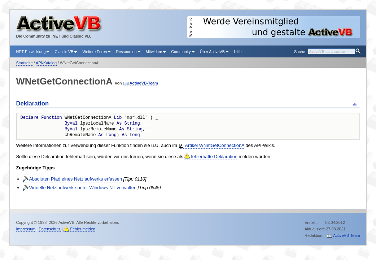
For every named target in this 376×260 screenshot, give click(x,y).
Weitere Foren (96, 51)
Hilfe (238, 51)
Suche (299, 51)
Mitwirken (156, 51)
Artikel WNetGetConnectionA (214, 145)
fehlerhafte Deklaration (214, 156)
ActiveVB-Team (144, 83)
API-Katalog (46, 63)
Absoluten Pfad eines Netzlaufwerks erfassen (75, 179)
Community (182, 51)
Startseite (24, 63)
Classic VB (65, 51)
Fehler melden (82, 229)
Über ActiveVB (214, 51)
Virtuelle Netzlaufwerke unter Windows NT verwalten (83, 187)
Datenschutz (49, 229)
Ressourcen (128, 51)
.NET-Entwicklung (32, 51)
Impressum (26, 229)
